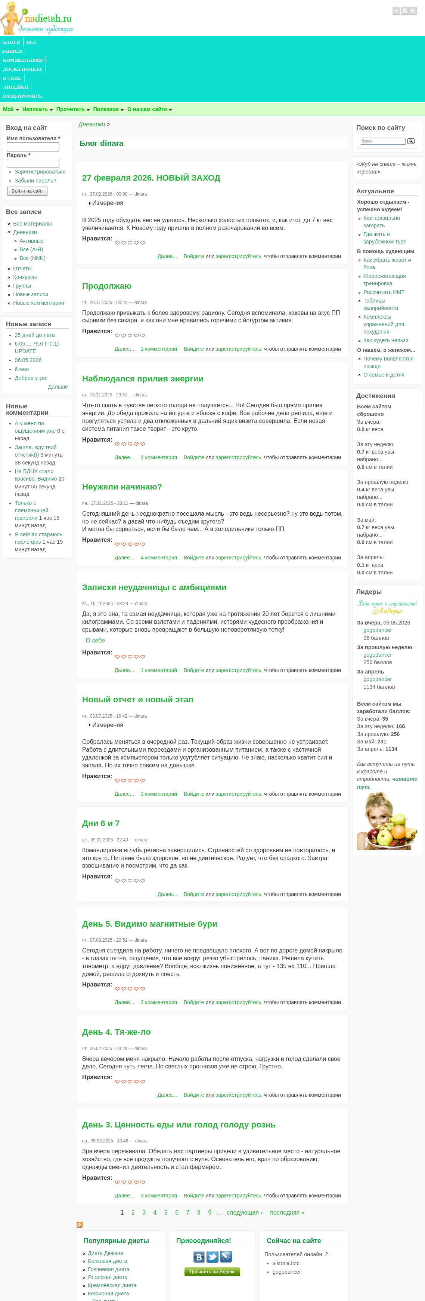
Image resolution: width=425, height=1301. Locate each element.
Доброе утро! (31, 324)
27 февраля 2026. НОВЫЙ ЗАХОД (151, 124)
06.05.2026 (28, 306)
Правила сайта (176, 1280)
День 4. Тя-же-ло (116, 978)
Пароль (18, 101)
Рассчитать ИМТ (383, 238)
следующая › (245, 1159)
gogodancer (377, 576)
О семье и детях (383, 321)
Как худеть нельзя (385, 286)
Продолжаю (106, 232)
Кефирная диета (108, 1240)
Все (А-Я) (31, 196)
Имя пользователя (33, 85)
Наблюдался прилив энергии (143, 324)
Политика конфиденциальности (229, 1280)
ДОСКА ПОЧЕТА (130, 42)
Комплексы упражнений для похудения (383, 270)
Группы (22, 232)
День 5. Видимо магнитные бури (149, 870)
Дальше (58, 333)
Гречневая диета (109, 1215)
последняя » (287, 1159)
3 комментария (159, 1142)
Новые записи (30, 240)
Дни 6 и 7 (101, 769)
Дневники (91, 70)
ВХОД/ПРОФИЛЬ (232, 42)
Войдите (194, 202)
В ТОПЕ (165, 42)
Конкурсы (25, 223)
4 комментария (159, 504)
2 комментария (159, 403)
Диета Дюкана (105, 1199)
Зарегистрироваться (40, 118)
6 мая (22, 315)
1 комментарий (159, 295)
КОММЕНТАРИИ (84, 42)
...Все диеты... (105, 1248)
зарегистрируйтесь (238, 202)
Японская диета (107, 1223)
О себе (95, 586)
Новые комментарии (38, 249)
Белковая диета (107, 1207)
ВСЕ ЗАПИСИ (42, 42)
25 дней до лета (35, 281)
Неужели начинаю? (122, 433)
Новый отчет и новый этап (137, 645)
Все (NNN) (32, 204)
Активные (31, 187)
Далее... (167, 202)
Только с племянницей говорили (32, 456)
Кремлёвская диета (112, 1231)
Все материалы (32, 170)
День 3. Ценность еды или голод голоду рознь (179, 1071)
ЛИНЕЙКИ (193, 42)
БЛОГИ (11, 42)
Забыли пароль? (35, 127)
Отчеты (22, 215)
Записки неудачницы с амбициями (154, 533)
